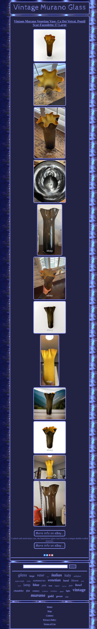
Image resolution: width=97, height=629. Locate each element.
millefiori (77, 576)
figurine (64, 586)
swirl (19, 586)
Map (49, 611)
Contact (49, 615)
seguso (57, 586)
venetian (54, 580)
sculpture (45, 591)
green (59, 596)
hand (66, 580)
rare (48, 576)
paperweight (19, 581)
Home (49, 607)
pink (44, 585)
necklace (54, 591)
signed (61, 591)
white (67, 597)
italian (56, 575)
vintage (79, 590)
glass (22, 575)
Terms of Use (50, 624)
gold (51, 596)
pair (71, 585)
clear (29, 581)
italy (67, 575)
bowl (78, 585)
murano (38, 595)
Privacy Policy (49, 620)
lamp (26, 585)
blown (74, 580)
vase (40, 575)
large (31, 576)
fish (28, 590)
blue (36, 585)
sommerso (39, 580)
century (36, 591)
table (82, 581)
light (68, 591)
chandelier (19, 591)
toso (50, 586)
